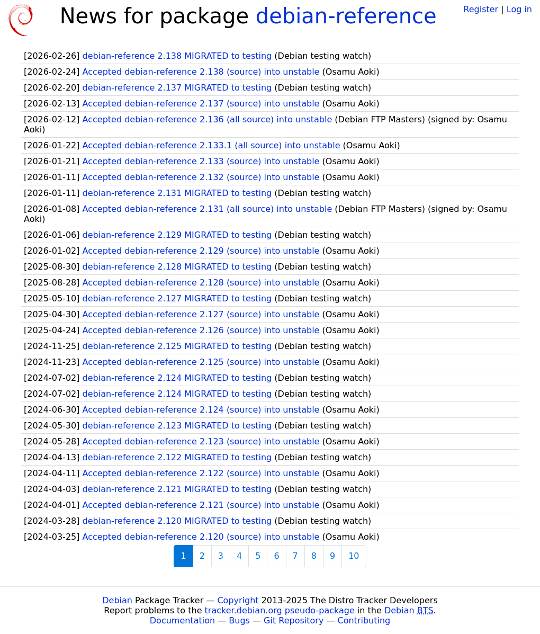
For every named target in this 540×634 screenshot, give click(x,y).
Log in (519, 9)
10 (353, 556)
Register (480, 9)
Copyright (237, 600)
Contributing (364, 620)
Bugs (239, 620)
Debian (117, 600)
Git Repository (293, 620)
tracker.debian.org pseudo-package (280, 610)
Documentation (182, 620)
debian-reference (346, 16)
